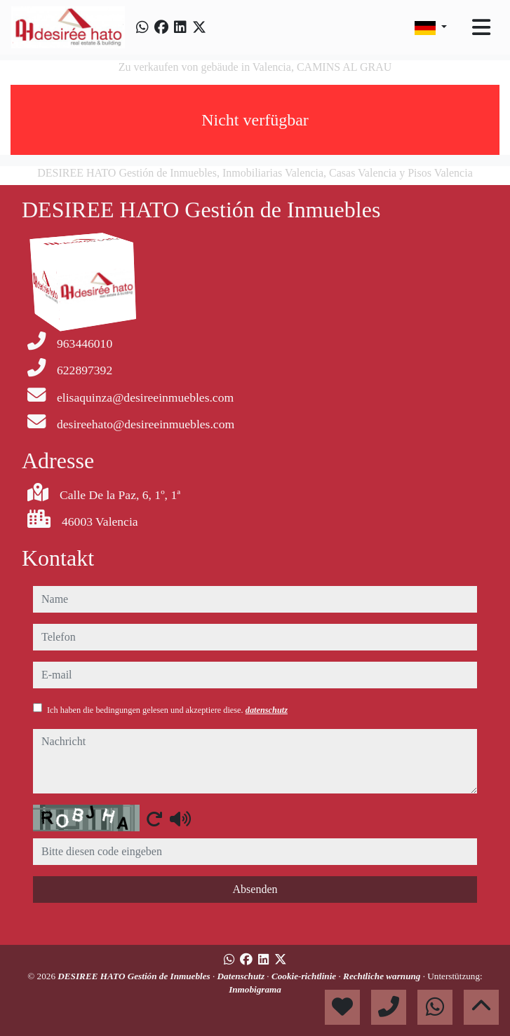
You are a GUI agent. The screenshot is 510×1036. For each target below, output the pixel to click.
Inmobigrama (255, 989)
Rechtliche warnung (383, 976)
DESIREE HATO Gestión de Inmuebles (135, 976)
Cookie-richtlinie (305, 976)
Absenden (255, 889)
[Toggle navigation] (481, 27)
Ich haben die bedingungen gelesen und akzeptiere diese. (167, 710)
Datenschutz (242, 976)
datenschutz (267, 710)
